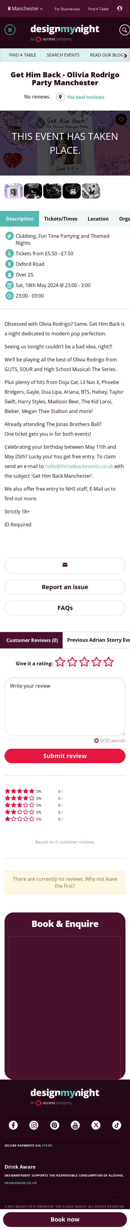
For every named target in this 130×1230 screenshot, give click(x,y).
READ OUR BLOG (107, 55)
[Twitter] (95, 1125)
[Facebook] (13, 1125)
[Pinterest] (54, 1125)
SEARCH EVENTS (63, 55)
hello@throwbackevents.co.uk (79, 466)
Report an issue (65, 587)
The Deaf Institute (85, 97)
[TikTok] (116, 1125)
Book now (65, 1219)
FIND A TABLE (22, 55)
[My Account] (121, 8)
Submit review (65, 756)
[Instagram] (33, 1125)
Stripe (47, 1145)
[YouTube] (75, 1125)
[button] (65, 791)
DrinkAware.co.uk (21, 1183)
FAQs (65, 608)
